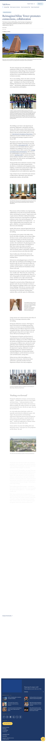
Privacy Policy (4, 736)
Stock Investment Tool (25, 7)
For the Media (5, 730)
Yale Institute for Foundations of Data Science (22, 135)
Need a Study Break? (35, 7)
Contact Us (4, 731)
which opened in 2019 (23, 146)
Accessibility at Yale (5, 734)
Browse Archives (5, 727)
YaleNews (6, 4)
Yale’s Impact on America (15, 7)
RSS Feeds (4, 728)
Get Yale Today (7, 723)
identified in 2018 (18, 156)
